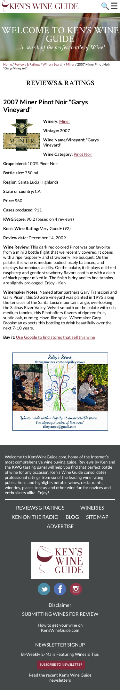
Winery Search (53, 64)
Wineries (92, 507)
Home (7, 64)
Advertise (60, 526)
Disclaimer (60, 605)
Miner (70, 64)
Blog (72, 517)
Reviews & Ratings (27, 64)
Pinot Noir (83, 154)
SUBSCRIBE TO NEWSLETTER (61, 664)
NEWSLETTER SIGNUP (60, 644)
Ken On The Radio (35, 517)
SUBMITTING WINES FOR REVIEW (60, 614)
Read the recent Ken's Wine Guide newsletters (60, 677)
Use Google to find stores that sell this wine (55, 337)
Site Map (97, 517)
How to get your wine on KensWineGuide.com (60, 628)
